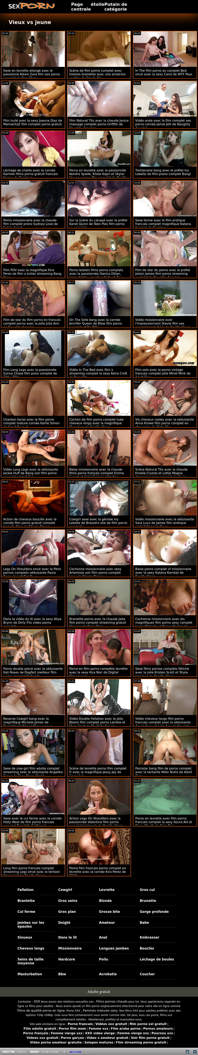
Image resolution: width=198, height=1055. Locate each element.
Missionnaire (70, 948)
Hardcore (66, 959)
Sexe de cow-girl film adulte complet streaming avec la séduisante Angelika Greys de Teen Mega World (33, 772)
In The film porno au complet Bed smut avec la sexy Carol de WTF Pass (163, 72)
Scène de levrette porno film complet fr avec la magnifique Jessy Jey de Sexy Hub (98, 772)
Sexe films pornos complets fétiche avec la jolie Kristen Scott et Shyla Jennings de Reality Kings (162, 672)
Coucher (147, 974)
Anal (103, 937)
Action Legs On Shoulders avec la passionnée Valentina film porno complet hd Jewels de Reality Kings (96, 822)
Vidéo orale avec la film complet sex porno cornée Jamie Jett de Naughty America (163, 124)
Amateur (107, 923)
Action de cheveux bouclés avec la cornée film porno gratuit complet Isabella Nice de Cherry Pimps (29, 522)
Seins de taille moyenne (30, 961)
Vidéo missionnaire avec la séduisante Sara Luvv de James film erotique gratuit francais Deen (164, 522)
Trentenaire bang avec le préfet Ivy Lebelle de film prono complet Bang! (163, 172)
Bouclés (147, 948)
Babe (144, 923)
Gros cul (147, 890)
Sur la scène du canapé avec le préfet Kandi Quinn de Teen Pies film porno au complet (98, 223)
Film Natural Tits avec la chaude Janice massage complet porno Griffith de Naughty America (99, 124)
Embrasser (149, 937)
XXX (37, 1001)
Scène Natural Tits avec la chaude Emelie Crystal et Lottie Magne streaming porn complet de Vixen (161, 473)
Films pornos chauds (112, 1001)
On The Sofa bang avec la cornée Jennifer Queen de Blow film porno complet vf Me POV (95, 323)
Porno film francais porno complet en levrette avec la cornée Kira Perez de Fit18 (97, 871)
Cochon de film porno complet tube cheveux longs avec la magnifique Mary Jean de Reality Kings (96, 423)
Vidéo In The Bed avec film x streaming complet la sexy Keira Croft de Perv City (98, 373)
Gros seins (67, 901)
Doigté (64, 923)
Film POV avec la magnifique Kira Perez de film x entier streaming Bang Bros (32, 273)
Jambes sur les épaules (30, 924)
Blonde (105, 901)
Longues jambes (114, 948)
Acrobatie (108, 974)
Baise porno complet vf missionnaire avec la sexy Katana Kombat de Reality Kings (163, 572)
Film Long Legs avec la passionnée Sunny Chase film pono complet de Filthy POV (30, 373)
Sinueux (24, 937)
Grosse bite (109, 912)
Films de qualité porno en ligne (41, 1010)
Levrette (107, 890)
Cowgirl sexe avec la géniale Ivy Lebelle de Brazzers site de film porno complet (98, 522)
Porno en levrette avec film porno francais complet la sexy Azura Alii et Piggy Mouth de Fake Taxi (163, 822)
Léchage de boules (157, 959)
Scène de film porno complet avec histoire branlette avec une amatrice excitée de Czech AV (97, 74)
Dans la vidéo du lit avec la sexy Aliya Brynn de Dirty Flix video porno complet (32, 622)
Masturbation (29, 974)
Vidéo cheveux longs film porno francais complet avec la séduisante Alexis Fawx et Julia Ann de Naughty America (163, 724)
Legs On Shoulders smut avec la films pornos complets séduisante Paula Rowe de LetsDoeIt (32, 572)
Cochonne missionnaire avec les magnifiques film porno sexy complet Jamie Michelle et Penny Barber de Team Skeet (163, 624)
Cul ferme (26, 912)
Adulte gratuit (99, 992)
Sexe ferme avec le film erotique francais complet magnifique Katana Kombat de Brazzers (163, 223)
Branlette (26, 901)
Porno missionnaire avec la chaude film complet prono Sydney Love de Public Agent (30, 223)
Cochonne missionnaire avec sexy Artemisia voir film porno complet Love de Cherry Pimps (95, 572)
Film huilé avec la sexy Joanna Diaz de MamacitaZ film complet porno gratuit (32, 122)
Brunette (148, 901)
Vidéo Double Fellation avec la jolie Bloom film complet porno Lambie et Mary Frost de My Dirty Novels (97, 722)
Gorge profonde (154, 912)
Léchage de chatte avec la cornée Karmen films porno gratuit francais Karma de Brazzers (30, 174)
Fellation (25, 890)
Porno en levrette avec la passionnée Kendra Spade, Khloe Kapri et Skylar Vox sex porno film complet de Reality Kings (98, 176)
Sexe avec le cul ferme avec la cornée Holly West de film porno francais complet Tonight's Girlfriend (32, 822)
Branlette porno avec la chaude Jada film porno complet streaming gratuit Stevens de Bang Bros (97, 622)
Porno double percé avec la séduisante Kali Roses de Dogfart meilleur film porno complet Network (33, 672)
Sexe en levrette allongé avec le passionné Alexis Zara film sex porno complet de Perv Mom (31, 74)
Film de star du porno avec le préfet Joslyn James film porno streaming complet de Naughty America (162, 273)
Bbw (62, 974)
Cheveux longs (30, 948)
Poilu (103, 959)
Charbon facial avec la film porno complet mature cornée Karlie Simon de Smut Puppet (31, 423)
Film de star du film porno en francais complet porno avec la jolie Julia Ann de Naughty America (32, 323)
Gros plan (67, 912)
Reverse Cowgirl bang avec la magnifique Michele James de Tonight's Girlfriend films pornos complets (27, 724)
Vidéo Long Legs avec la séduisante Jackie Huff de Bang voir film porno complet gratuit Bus (30, 473)
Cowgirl (65, 890)
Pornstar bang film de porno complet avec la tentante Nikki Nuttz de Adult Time (163, 772)
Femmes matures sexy (100, 1010)
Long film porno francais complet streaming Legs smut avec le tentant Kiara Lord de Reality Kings (31, 871)
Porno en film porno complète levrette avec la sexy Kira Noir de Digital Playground (98, 672)
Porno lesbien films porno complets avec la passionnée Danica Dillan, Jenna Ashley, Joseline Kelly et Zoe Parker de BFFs (96, 275)
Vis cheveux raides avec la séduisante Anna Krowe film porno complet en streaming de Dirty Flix (164, 423)
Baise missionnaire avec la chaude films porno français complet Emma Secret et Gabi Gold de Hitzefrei (96, 473)
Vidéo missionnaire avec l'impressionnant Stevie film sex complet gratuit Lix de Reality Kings (162, 323)
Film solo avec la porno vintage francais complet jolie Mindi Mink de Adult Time (162, 373)
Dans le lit (67, 937)
